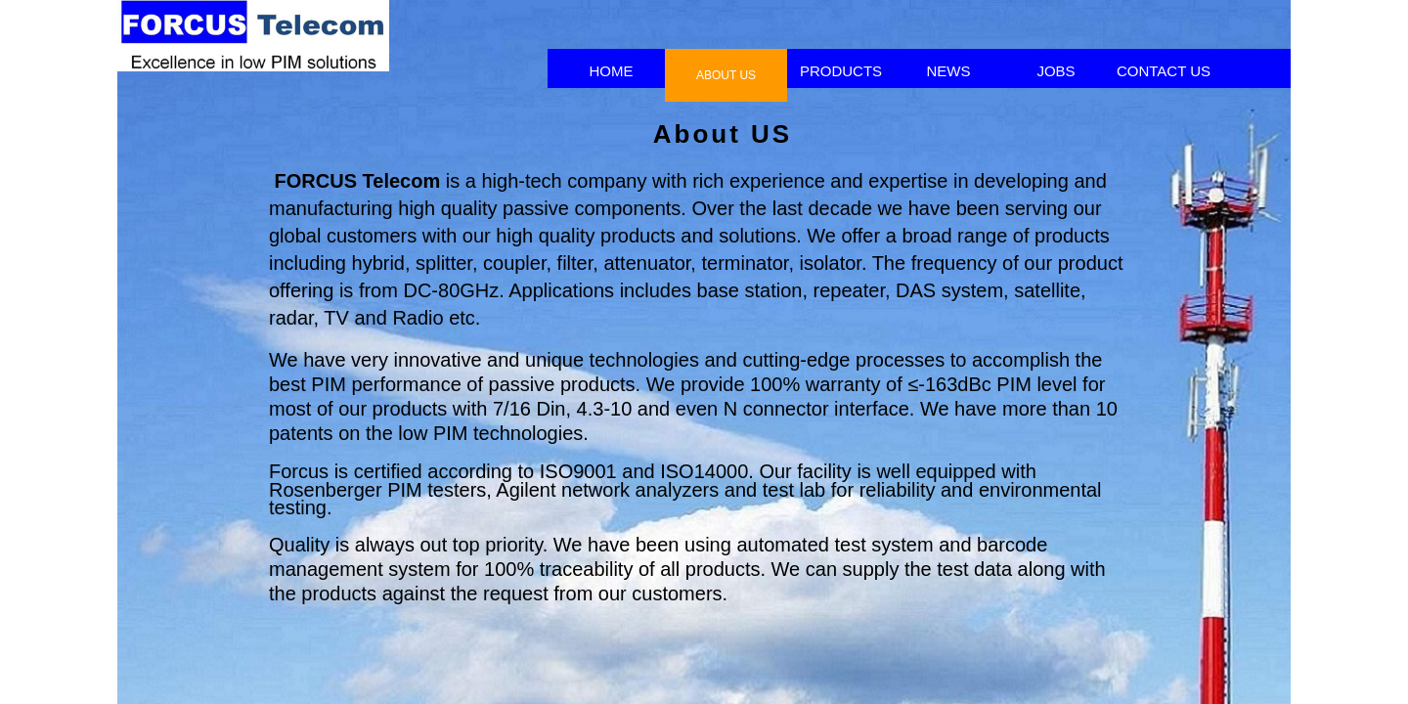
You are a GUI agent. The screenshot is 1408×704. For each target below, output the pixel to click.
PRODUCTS (841, 71)
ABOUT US (726, 75)
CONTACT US (1163, 71)
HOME (612, 71)
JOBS (1055, 71)
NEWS (949, 71)
